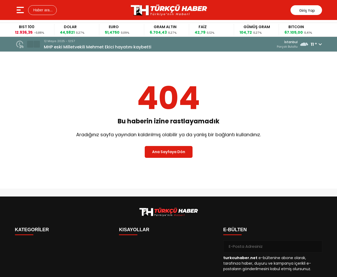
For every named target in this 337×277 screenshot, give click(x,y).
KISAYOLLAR (134, 229)
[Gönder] (316, 246)
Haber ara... (42, 10)
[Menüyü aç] (21, 10)
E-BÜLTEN (235, 229)
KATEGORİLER (32, 229)
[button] (30, 44)
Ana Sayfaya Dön (168, 151)
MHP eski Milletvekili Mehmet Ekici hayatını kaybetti (97, 47)
